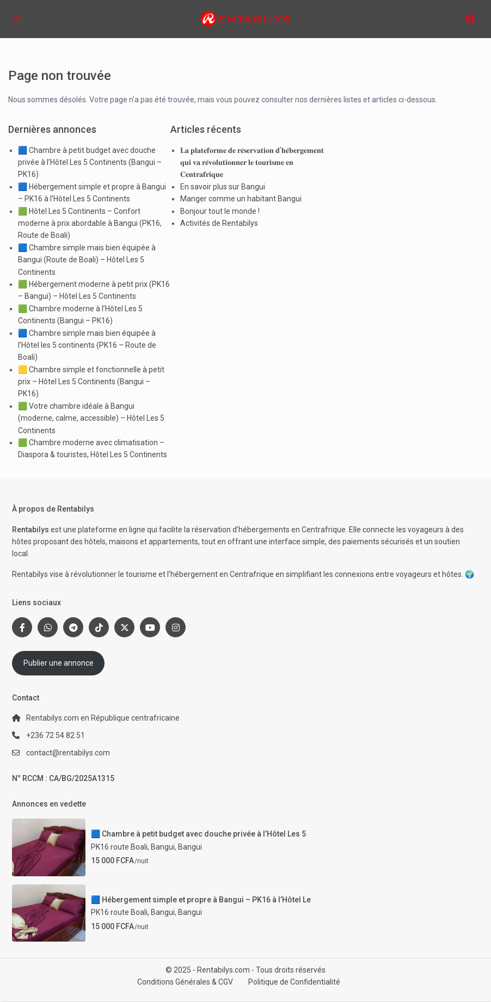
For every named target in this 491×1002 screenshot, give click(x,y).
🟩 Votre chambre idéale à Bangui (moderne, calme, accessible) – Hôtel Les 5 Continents (91, 418)
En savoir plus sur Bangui (222, 186)
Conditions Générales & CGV (185, 982)
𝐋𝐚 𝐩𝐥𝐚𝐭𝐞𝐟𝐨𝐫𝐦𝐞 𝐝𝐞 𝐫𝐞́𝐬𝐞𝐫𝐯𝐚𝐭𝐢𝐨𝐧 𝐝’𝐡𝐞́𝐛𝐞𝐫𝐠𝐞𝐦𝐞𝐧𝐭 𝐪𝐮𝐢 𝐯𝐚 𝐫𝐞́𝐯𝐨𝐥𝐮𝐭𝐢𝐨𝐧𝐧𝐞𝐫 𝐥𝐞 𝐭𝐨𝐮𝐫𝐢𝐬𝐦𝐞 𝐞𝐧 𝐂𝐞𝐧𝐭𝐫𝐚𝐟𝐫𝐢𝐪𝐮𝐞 (252, 162)
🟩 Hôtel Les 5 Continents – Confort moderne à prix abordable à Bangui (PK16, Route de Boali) (90, 223)
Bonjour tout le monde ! (220, 211)
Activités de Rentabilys (219, 223)
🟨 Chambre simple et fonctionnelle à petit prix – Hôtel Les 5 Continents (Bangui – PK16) (91, 381)
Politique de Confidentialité (294, 982)
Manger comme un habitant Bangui (241, 198)
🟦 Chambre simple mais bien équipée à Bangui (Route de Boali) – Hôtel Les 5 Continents (87, 259)
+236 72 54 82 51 (55, 735)
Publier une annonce (58, 663)
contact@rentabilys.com (68, 752)
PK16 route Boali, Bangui (133, 847)
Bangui (190, 847)
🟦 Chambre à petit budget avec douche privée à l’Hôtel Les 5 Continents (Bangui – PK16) (90, 162)
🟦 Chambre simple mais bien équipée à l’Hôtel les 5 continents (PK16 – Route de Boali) (87, 345)
